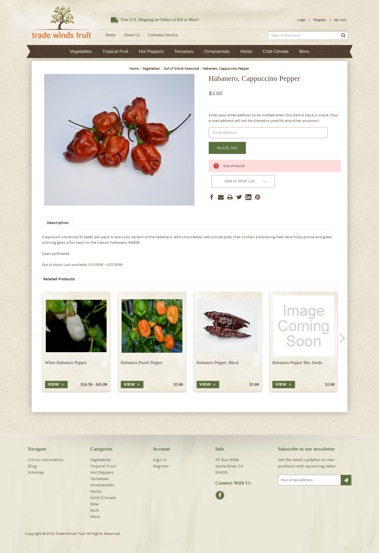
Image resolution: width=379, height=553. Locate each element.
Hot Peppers (151, 51)
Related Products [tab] (59, 279)
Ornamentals (217, 51)
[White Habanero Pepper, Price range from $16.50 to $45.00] (76, 326)
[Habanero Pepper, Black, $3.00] (227, 326)
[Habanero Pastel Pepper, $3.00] (152, 326)
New (94, 503)
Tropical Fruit (115, 51)
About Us (132, 35)
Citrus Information (45, 459)
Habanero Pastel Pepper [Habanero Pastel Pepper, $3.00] (141, 362)
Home (111, 35)
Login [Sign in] (301, 20)
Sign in (159, 459)
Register (319, 20)
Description (57, 222)
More (304, 51)
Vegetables (81, 51)
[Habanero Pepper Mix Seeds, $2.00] (303, 326)
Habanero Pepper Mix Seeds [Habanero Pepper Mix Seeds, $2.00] (297, 362)
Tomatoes (184, 51)
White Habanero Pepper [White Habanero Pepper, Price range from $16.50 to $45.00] (66, 362)
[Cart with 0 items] (340, 20)
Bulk (94, 510)
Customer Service (163, 35)
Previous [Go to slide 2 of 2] (37, 338)
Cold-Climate (275, 51)
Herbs (246, 51)
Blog (32, 466)
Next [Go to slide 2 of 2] (342, 338)
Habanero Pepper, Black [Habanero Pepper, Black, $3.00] (218, 362)
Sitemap (36, 472)
